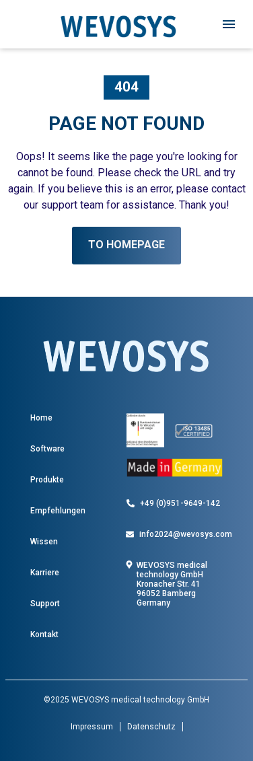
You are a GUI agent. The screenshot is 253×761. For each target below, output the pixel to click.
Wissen (44, 541)
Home (41, 418)
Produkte (47, 479)
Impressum (92, 726)
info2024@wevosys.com (185, 534)
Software (47, 449)
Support (45, 603)
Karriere (44, 572)
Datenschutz (151, 726)
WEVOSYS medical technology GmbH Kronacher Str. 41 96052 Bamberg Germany (172, 584)
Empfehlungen (57, 510)
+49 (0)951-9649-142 (180, 503)
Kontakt (44, 634)
